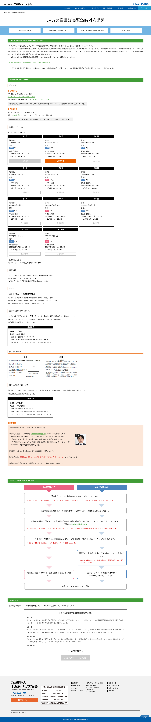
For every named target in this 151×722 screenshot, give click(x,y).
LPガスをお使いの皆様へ (95, 683)
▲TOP (144, 717)
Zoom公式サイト (18, 116)
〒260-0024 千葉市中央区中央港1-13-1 (21, 97)
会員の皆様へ (120, 8)
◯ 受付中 (60, 161)
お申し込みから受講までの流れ (91, 31)
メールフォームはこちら (42, 100)
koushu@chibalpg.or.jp (38, 434)
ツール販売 (144, 8)
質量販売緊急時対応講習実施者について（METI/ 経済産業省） (30, 63)
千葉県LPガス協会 (18, 4)
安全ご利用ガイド (91, 686)
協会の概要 (67, 8)
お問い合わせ (132, 8)
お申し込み (121, 31)
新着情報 (75, 683)
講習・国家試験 (107, 8)
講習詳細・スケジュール (60, 31)
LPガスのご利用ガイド (81, 8)
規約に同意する (76, 651)
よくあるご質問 (90, 692)
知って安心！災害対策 (92, 688)
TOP (5, 12)
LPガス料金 (89, 690)
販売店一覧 (95, 8)
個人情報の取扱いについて (18, 713)
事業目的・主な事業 (77, 690)
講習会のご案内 (30, 31)
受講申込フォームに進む (75, 658)
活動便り (112, 691)
